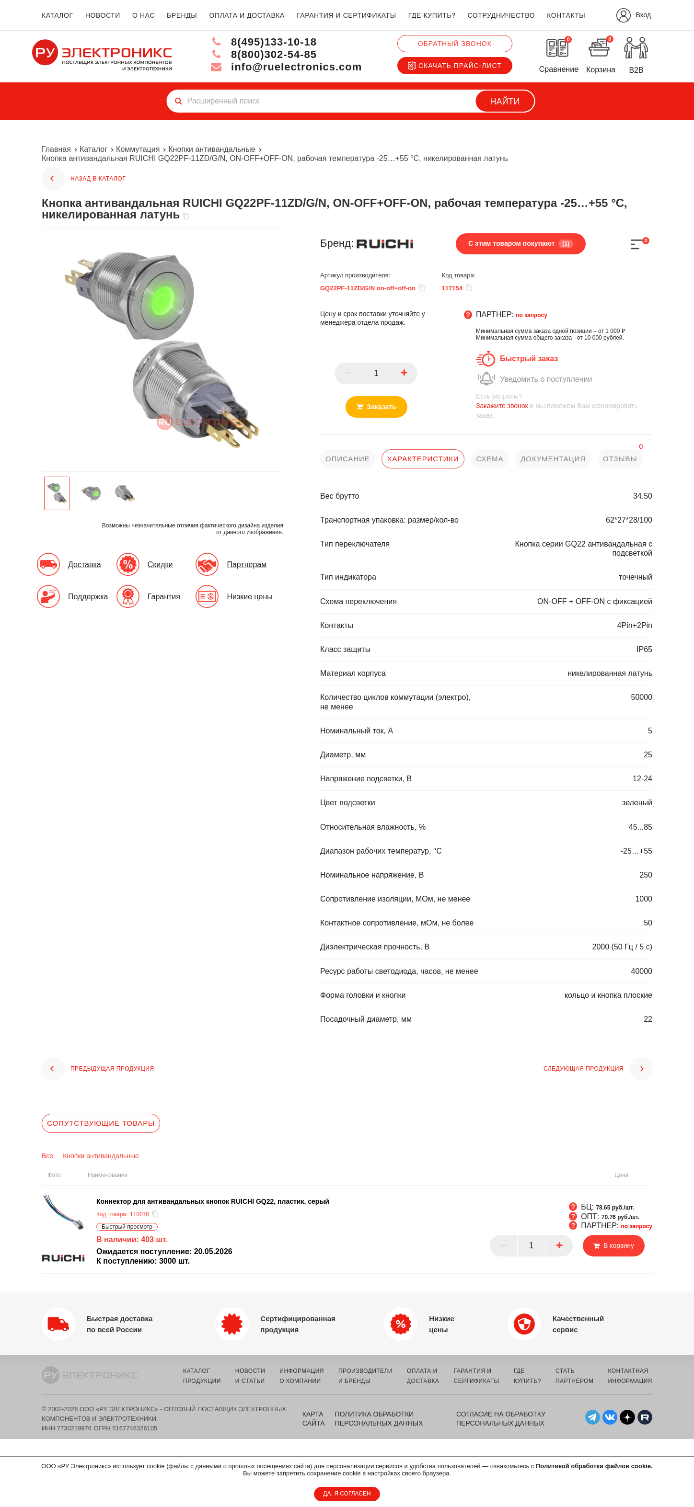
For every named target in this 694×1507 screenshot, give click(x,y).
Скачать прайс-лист (455, 65)
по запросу (531, 315)
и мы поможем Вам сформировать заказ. (564, 405)
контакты (566, 15)
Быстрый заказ (529, 358)
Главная (56, 149)
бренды (182, 15)
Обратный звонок (455, 43)
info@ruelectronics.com (286, 67)
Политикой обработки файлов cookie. (594, 1466)
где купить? (431, 15)
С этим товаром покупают (520, 244)
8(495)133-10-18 (263, 42)
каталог (57, 15)
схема (489, 459)
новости (102, 15)
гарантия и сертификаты (346, 15)
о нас (143, 15)
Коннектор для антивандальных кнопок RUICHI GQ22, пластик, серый (212, 1201)
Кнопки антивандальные (211, 149)
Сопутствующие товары (101, 1123)
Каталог (93, 149)
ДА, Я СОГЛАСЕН (346, 1493)
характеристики (423, 459)
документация (553, 459)
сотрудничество (501, 15)
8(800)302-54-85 (263, 54)
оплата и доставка (246, 15)
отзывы (620, 459)
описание (347, 459)
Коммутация (138, 149)
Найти (505, 101)
